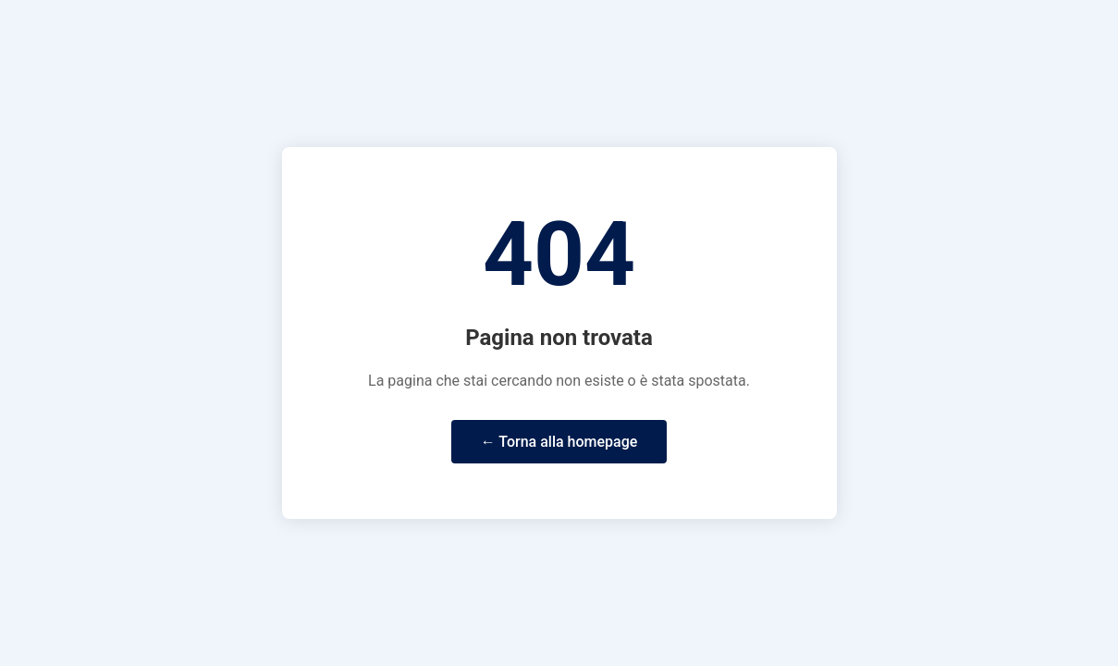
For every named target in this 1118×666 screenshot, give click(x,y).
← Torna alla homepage (559, 441)
